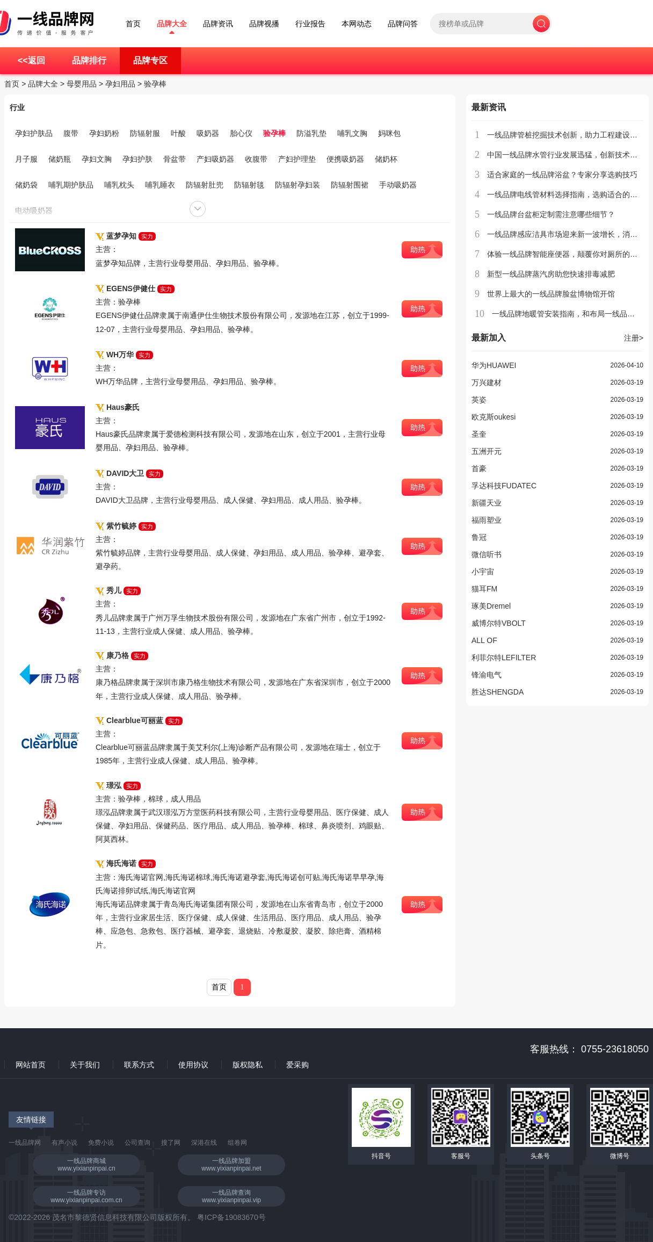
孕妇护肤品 (34, 133)
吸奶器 (208, 133)
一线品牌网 (25, 1142)
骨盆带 (174, 159)
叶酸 (178, 133)
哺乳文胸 (352, 133)
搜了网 (170, 1142)
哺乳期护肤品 (70, 184)
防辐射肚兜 (204, 184)
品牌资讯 (218, 23)
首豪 (479, 468)
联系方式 (139, 1064)
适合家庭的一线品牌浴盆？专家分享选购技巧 (562, 174)
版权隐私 (248, 1064)
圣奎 (479, 434)
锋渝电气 (486, 674)
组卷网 (237, 1142)
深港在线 (204, 1142)
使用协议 (193, 1064)
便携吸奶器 (345, 159)
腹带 (70, 133)
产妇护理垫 (297, 159)
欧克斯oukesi (493, 417)
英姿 (479, 399)
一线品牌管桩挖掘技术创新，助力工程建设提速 (566, 135)
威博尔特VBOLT (498, 623)
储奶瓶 (59, 159)
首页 (133, 23)
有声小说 (64, 1142)
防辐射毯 (249, 184)
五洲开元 (486, 451)
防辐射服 (145, 133)
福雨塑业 (486, 520)
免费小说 (101, 1142)
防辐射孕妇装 (297, 184)
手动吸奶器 (398, 184)
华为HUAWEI (493, 365)
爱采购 (297, 1064)
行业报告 (310, 23)
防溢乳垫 (311, 133)
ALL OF (484, 640)
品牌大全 (172, 23)
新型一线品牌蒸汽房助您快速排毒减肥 (551, 274)
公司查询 (137, 1142)
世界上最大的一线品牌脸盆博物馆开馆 (551, 294)
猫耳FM (484, 588)
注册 (633, 338)
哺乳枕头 (119, 184)
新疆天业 (486, 503)
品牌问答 (403, 23)
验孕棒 (155, 84)
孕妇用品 (120, 84)
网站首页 (31, 1064)
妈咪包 (389, 133)
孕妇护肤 (137, 159)
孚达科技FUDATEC (503, 485)
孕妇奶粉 (104, 133)
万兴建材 (486, 382)
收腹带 (256, 159)
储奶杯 (386, 159)
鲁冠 (479, 537)
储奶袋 (26, 184)
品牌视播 (264, 23)
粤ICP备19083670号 (231, 1217)
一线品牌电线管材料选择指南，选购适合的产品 (566, 194)
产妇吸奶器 (215, 159)
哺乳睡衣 (160, 184)
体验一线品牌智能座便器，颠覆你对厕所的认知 (566, 254)
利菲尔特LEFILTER (503, 657)
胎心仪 (241, 133)
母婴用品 (82, 84)
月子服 (26, 159)
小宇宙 (482, 571)
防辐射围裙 (349, 184)
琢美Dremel (491, 606)
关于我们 (85, 1064)
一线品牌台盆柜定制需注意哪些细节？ (551, 214)
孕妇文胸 (97, 159)
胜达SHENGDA (497, 692)
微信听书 (486, 554)
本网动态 (357, 23)
